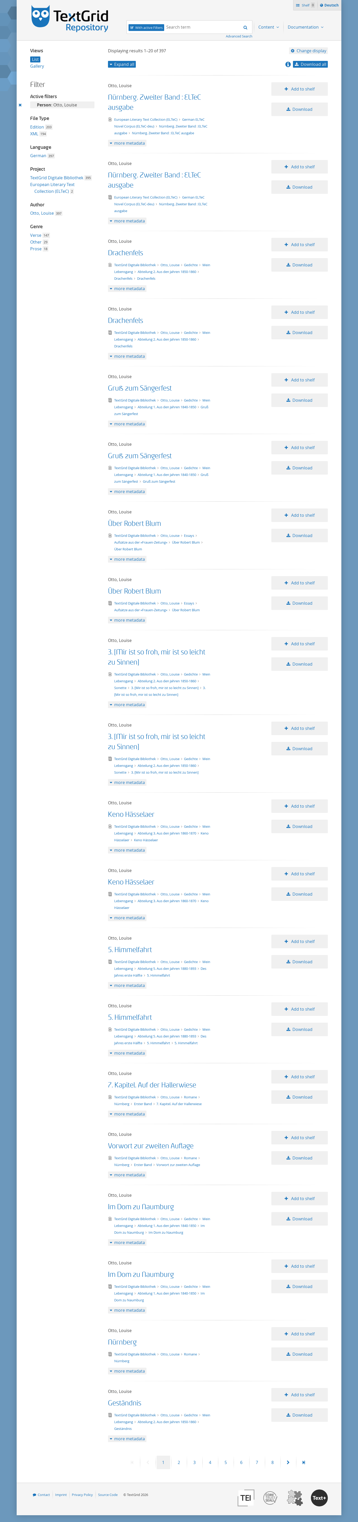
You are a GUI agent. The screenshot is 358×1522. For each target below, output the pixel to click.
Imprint (61, 1494)
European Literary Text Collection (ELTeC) (146, 119)
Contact (44, 1494)
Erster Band (143, 1103)
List (35, 59)
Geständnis (124, 1403)
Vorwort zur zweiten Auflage (151, 1146)
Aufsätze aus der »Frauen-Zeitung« (141, 542)
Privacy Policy (82, 1494)
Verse (35, 235)
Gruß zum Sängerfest (140, 388)
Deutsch (332, 6)
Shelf (308, 5)
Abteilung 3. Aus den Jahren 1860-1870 (167, 833)
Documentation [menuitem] (304, 27)
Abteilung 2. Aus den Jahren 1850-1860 (167, 271)
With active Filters (149, 27)
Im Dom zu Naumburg (141, 1207)
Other (36, 242)
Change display (311, 51)
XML (34, 134)
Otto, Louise (42, 213)
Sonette (120, 687)
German (38, 155)
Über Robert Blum (134, 524)
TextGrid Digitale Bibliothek (56, 178)
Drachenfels (125, 253)
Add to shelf (302, 89)
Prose (36, 249)
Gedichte (191, 265)
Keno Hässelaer (131, 815)
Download (302, 109)
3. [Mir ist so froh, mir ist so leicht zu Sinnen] (165, 687)
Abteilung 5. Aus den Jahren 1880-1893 (167, 968)
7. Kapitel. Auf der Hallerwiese (152, 1085)
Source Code (108, 1494)
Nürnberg (122, 1103)
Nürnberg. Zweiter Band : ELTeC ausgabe (163, 133)
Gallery (37, 66)
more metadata (129, 143)
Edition (37, 127)
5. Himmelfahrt (130, 950)
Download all (313, 64)
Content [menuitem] (266, 27)
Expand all (124, 64)
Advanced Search (239, 36)
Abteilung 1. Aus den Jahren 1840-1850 (167, 407)
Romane (191, 1097)
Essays (189, 535)
